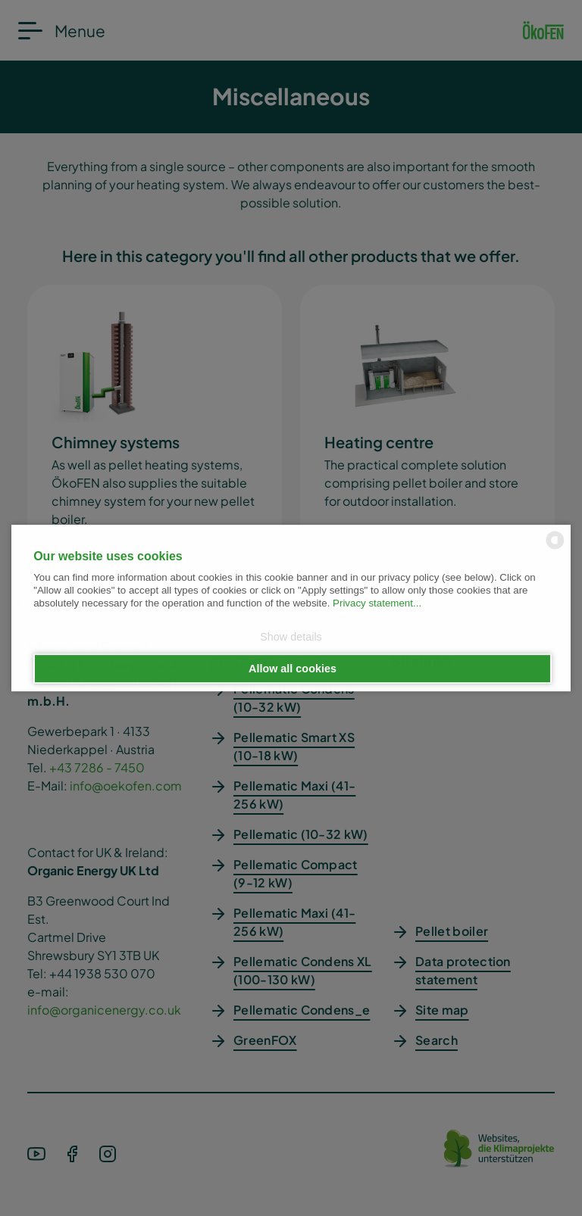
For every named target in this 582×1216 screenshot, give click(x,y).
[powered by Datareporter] (555, 548)
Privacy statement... (377, 604)
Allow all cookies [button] (292, 669)
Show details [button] (291, 637)
